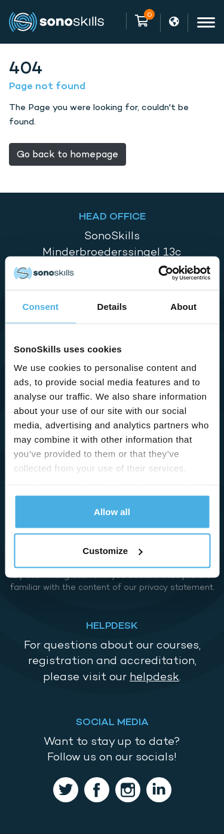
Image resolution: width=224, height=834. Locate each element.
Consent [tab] (40, 306)
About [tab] (183, 306)
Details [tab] (112, 306)
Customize (112, 551)
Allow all (112, 511)
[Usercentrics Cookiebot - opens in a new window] (159, 273)
